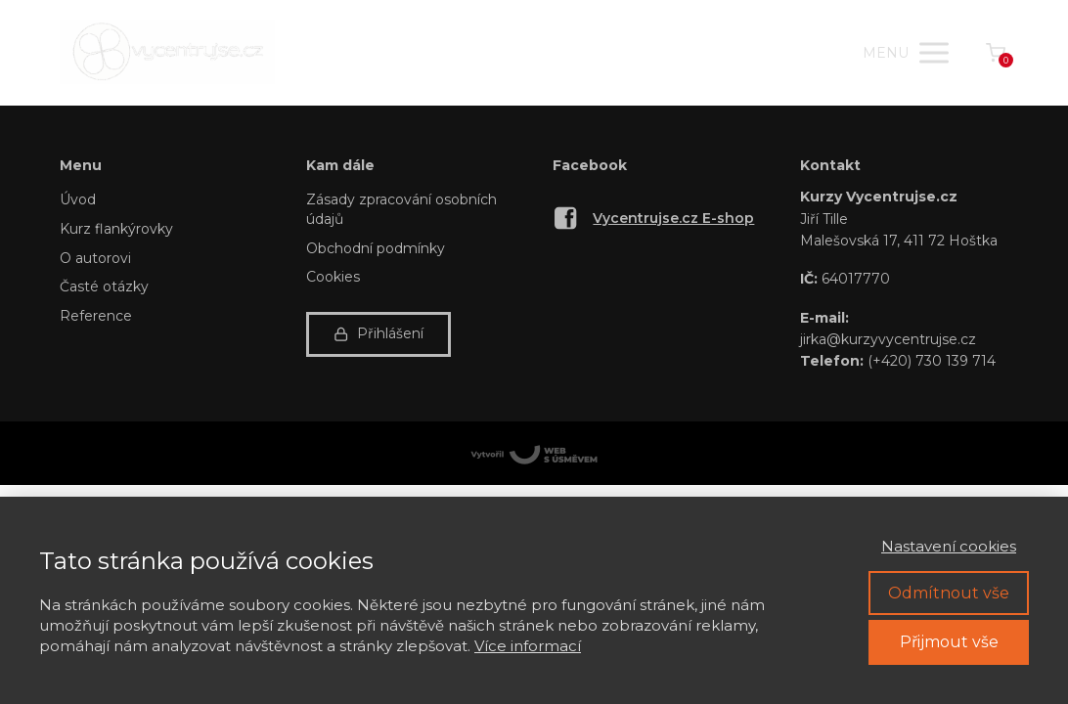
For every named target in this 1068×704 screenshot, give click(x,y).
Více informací (527, 646)
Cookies (333, 277)
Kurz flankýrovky (116, 229)
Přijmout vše (949, 642)
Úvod (78, 199)
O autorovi (95, 258)
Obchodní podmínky (375, 248)
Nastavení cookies (948, 546)
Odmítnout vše (948, 593)
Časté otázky (104, 286)
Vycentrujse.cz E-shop (673, 218)
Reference (96, 316)
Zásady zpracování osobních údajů (401, 209)
